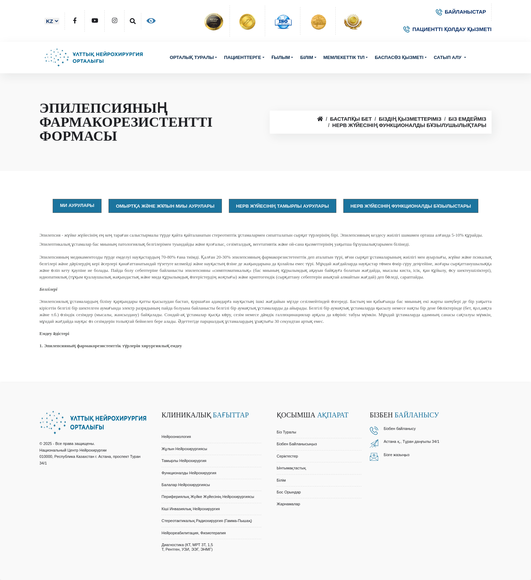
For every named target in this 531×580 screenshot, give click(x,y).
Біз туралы (286, 432)
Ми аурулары (77, 205)
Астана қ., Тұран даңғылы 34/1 (412, 441)
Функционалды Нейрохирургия (189, 473)
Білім (306, 57)
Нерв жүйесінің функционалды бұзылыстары (411, 206)
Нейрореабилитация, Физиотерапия (194, 533)
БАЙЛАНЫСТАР (461, 12)
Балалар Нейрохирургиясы (186, 485)
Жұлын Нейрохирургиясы (184, 449)
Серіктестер (287, 456)
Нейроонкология (176, 436)
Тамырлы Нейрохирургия (184, 461)
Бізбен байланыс (399, 428)
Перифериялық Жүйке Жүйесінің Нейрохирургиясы (208, 497)
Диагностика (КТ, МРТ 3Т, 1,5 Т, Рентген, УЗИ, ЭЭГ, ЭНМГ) (187, 547)
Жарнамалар (288, 504)
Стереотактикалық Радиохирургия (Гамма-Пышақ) (207, 521)
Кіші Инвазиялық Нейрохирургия (191, 509)
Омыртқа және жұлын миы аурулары (165, 206)
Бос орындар (289, 492)
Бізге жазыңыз (397, 455)
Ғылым (280, 57)
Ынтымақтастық (291, 468)
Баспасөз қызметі (399, 57)
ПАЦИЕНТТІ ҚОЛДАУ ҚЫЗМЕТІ (447, 29)
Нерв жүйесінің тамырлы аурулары (282, 206)
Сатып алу (448, 57)
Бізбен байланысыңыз (297, 444)
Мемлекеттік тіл (344, 57)
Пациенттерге (242, 57)
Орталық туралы (192, 57)
